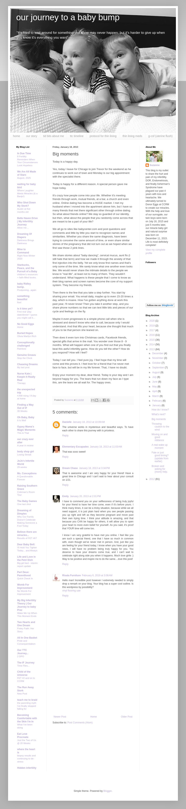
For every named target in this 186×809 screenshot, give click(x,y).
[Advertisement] (93, 685)
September (158, 367)
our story (31, 136)
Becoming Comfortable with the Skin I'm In (27, 718)
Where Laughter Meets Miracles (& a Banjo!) (27, 193)
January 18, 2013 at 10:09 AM (89, 422)
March (156, 396)
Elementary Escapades (75, 446)
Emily (65, 496)
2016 (152, 335)
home (16, 136)
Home (93, 716)
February (157, 400)
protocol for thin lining (103, 136)
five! (19, 302)
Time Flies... (23, 665)
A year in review (25, 445)
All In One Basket (27, 637)
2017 (152, 330)
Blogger (107, 791)
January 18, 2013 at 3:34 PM (94, 468)
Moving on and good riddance (160, 437)
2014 (152, 344)
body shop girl (25, 451)
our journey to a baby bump (67, 17)
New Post (22, 693)
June (155, 381)
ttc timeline (76, 136)
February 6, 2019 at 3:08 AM (97, 575)
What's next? (159, 414)
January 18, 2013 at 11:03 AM (106, 446)
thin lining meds (132, 136)
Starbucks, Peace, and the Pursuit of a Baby (27, 268)
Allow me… (23, 227)
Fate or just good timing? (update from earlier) (160, 457)
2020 (152, 320)
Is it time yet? (25, 308)
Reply (65, 435)
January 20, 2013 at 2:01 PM (85, 496)
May (154, 386)
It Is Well (21, 420)
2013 (152, 349)
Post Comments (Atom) (80, 722)
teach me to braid (27, 699)
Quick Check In (25, 578)
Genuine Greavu (26, 355)
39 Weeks (22, 411)
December (158, 353)
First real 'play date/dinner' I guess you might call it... (27, 314)
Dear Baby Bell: (26, 544)
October (157, 362)
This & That (23, 433)
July (154, 377)
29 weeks (22, 467)
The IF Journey (25, 662)
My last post (23, 367)
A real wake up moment (160, 446)
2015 (152, 339)
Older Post (126, 716)
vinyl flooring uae (71, 590)
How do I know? (160, 409)
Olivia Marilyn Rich (26, 336)
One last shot (24, 504)
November (158, 358)
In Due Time (24, 153)
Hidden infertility (26, 767)
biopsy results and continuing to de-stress (26, 758)
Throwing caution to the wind (160, 426)
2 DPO (20, 656)
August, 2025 (24, 178)
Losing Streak (24, 454)
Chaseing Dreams (27, 364)
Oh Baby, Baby (25, 417)
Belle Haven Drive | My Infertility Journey (27, 221)
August (156, 372)
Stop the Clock (24, 358)
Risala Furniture (71, 575)
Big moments (159, 419)
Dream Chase (70, 468)
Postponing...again (26, 290)
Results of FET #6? (27, 538)
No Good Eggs (25, 324)
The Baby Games (27, 501)
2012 (152, 479)
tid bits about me (53, 136)
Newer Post (60, 716)
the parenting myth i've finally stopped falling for (26, 706)
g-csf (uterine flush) (160, 136)
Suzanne (155, 165)
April (155, 391)
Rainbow (21, 349)
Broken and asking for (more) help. (160, 469)
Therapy (21, 383)
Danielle (67, 422)
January (157, 405)
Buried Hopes (25, 333)
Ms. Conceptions (27, 473)
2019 (152, 325)
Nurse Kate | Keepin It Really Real (26, 377)
